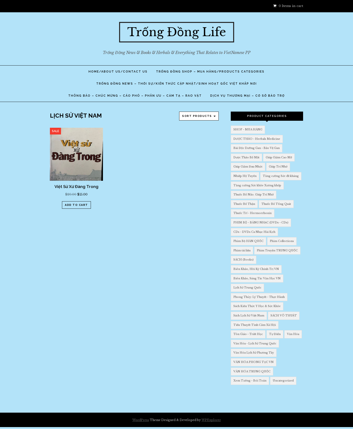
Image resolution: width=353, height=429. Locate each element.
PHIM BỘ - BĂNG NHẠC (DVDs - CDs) (260, 222)
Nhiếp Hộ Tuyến (245, 176)
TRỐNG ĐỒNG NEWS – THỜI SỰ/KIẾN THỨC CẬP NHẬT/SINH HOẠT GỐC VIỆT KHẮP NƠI (176, 83)
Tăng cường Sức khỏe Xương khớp (257, 185)
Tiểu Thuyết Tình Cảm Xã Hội (254, 325)
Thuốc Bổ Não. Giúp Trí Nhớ (253, 194)
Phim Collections (282, 241)
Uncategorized (283, 380)
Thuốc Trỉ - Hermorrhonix (252, 213)
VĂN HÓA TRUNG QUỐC (252, 371)
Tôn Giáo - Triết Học (248, 334)
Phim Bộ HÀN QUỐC (248, 241)
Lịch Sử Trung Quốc (247, 287)
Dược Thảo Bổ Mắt (246, 157)
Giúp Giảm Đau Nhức (248, 166)
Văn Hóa (293, 334)
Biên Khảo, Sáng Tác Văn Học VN (257, 278)
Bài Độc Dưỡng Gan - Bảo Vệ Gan (256, 148)
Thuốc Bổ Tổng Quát (276, 204)
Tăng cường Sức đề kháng (281, 176)
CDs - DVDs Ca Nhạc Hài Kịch (254, 232)
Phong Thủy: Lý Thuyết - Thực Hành (259, 297)
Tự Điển (275, 334)
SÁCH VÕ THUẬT (284, 315)
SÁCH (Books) (243, 259)
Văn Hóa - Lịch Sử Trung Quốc (254, 343)
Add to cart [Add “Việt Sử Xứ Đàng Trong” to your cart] (76, 205)
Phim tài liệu (242, 250)
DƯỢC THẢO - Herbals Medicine (256, 139)
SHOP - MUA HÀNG (247, 129)
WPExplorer (211, 420)
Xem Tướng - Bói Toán (249, 380)
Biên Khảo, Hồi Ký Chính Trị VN (256, 269)
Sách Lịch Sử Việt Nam (248, 315)
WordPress (140, 420)
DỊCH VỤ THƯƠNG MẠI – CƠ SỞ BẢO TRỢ (247, 95)
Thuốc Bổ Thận (244, 204)
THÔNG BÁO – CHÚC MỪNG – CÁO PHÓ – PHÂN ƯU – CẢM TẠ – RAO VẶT (135, 95)
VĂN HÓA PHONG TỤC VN (253, 362)
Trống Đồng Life (176, 32)
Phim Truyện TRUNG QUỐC (277, 250)
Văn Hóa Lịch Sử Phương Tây (253, 352)
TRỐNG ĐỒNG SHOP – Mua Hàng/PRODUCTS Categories (210, 71)
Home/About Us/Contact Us (118, 71)
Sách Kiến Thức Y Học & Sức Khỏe (257, 306)
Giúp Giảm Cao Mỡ (279, 157)
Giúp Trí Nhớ (278, 166)
